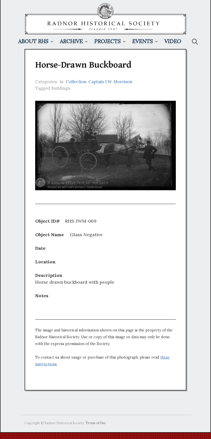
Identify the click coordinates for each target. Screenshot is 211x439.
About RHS (33, 41)
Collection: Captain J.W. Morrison (99, 81)
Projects (107, 41)
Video (172, 41)
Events (142, 41)
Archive (71, 41)
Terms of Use (95, 423)
